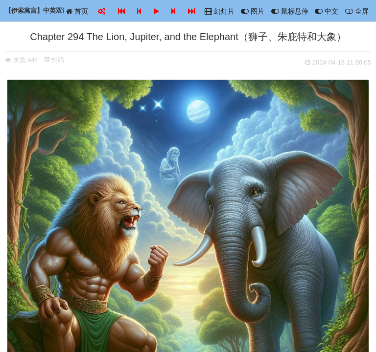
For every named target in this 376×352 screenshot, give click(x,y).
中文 (326, 11)
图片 (252, 11)
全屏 (357, 11)
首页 (77, 11)
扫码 (54, 60)
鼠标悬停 (289, 11)
